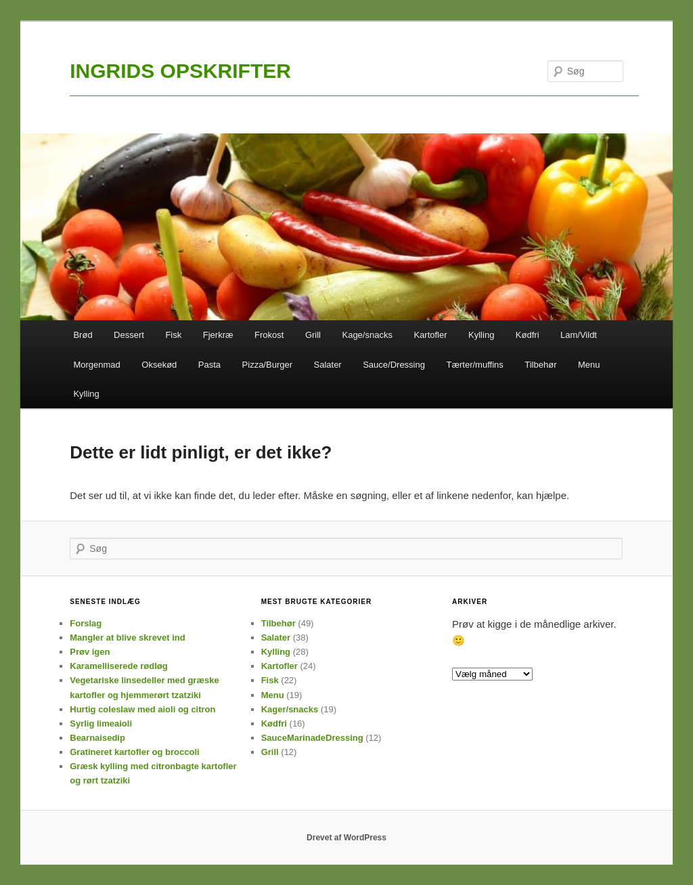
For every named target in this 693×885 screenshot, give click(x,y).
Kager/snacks (290, 709)
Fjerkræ (218, 335)
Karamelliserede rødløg (119, 666)
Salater (328, 365)
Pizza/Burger (267, 365)
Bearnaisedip (97, 738)
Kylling (481, 335)
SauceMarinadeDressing (312, 738)
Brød (82, 335)
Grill (313, 335)
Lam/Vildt (578, 335)
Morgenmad (96, 365)
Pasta (209, 365)
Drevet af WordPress (346, 837)
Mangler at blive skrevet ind (127, 637)
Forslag (86, 623)
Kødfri (527, 335)
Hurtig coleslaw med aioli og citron (142, 709)
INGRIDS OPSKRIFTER (180, 71)
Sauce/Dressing (394, 365)
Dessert (129, 335)
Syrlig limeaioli (101, 723)
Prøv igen (90, 652)
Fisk (173, 335)
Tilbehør (540, 365)
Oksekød (159, 365)
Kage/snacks (367, 335)
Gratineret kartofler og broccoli (134, 752)
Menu (589, 365)
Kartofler (430, 335)
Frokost (269, 335)
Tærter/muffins (474, 365)
